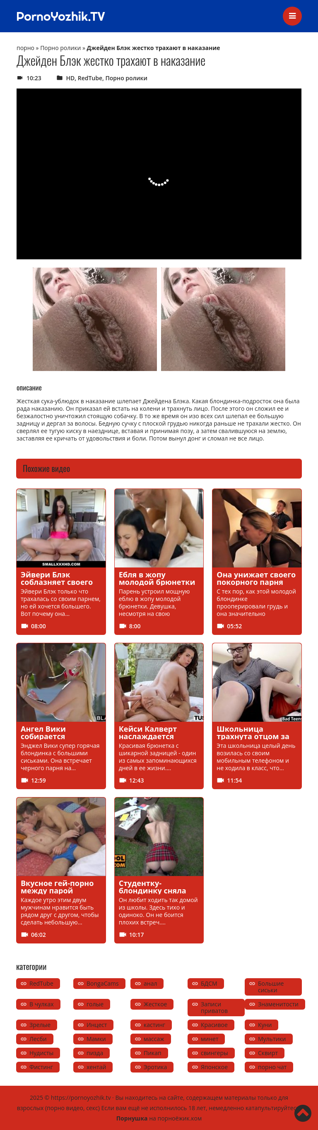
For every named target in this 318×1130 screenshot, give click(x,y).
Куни (265, 1025)
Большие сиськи (271, 986)
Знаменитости (278, 1004)
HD (70, 78)
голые (95, 1004)
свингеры (214, 1053)
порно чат (272, 1067)
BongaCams (103, 983)
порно (25, 48)
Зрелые (40, 1025)
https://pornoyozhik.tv (81, 1097)
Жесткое (155, 1004)
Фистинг (41, 1067)
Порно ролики (60, 48)
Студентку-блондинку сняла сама (152, 890)
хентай (96, 1067)
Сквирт (268, 1053)
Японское (214, 1067)
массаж (154, 1039)
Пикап (152, 1053)
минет (209, 1039)
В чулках (41, 1004)
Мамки (96, 1039)
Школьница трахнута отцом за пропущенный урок (255, 736)
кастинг (154, 1025)
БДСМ (209, 983)
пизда (95, 1053)
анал (150, 983)
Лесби (38, 1039)
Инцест (97, 1025)
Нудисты (41, 1053)
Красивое (214, 1025)
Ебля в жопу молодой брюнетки (157, 578)
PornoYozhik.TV (60, 16)
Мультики (272, 1039)
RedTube (90, 78)
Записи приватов (214, 1007)
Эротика (155, 1067)
